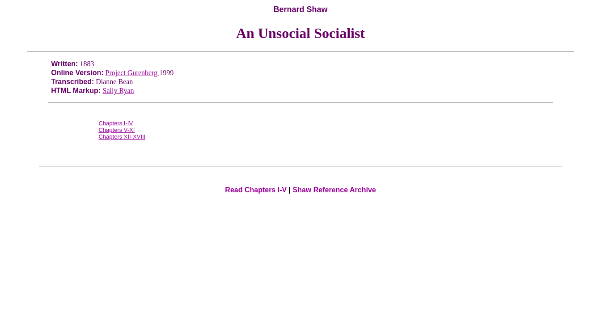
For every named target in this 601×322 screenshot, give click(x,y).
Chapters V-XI (116, 130)
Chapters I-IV (115, 123)
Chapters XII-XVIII (121, 136)
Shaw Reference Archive (334, 190)
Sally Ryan (118, 90)
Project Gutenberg (133, 72)
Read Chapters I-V (256, 190)
